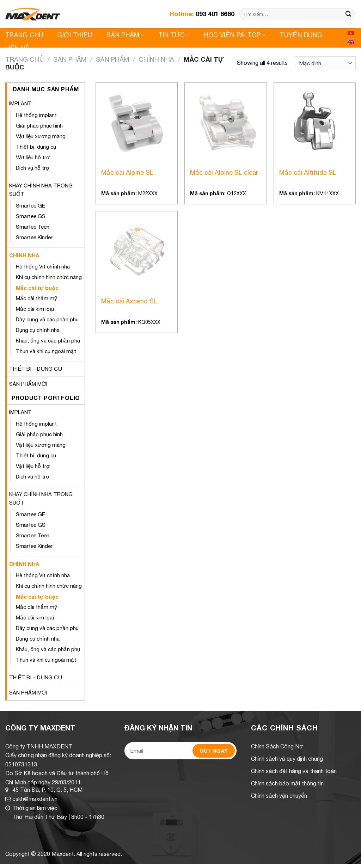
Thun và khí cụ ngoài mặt (46, 351)
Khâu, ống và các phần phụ (48, 341)
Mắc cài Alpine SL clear (224, 172)
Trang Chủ (24, 35)
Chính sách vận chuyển (279, 795)
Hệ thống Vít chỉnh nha (43, 267)
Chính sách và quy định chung (287, 758)
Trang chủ (24, 59)
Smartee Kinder (34, 237)
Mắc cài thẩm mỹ (36, 298)
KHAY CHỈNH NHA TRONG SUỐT (41, 190)
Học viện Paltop (234, 35)
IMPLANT (20, 103)
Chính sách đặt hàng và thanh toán (294, 771)
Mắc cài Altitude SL (307, 172)
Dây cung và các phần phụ (47, 319)
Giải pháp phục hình (39, 126)
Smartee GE (30, 206)
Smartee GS (30, 216)
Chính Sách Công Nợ (277, 746)
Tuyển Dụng (301, 35)
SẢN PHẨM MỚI (28, 384)
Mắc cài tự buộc (37, 288)
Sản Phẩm (125, 35)
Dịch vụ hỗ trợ (32, 168)
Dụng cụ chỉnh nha (38, 330)
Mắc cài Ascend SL (129, 301)
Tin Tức (174, 35)
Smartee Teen (32, 227)
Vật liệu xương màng (41, 136)
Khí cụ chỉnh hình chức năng (49, 277)
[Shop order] (325, 63)
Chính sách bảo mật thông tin (287, 783)
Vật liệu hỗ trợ (33, 157)
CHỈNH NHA (156, 59)
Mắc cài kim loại (35, 309)
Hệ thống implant (36, 115)
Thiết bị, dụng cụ (36, 147)
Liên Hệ (17, 48)
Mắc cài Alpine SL (127, 172)
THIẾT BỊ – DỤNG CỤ (35, 369)
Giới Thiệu (74, 35)
